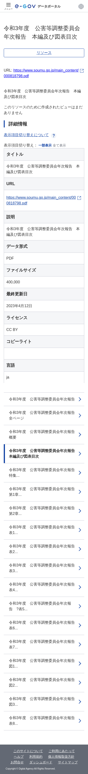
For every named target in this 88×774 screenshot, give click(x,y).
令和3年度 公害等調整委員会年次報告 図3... (44, 701)
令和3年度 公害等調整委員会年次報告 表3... (44, 568)
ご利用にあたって (62, 751)
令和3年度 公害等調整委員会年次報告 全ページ (44, 415)
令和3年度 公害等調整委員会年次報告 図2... (44, 682)
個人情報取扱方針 (61, 756)
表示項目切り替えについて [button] (30, 135)
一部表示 (45, 145)
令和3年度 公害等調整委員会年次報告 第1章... (44, 492)
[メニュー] (8, 6)
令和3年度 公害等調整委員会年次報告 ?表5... (40, 606)
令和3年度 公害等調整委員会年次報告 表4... (44, 587)
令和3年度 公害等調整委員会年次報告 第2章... (44, 511)
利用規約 (35, 756)
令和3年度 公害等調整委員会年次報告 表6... (44, 625)
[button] (81, 6)
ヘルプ (19, 756)
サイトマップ (68, 762)
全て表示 (59, 145)
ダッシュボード (40, 762)
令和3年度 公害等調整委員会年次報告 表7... (44, 644)
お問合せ (17, 762)
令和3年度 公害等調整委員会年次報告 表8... (44, 720)
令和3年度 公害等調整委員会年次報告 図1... (44, 663)
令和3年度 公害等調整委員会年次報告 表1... (44, 530)
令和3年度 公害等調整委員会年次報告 (42, 399)
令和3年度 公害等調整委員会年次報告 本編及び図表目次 (44, 453)
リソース (44, 53)
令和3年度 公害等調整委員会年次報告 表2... (44, 549)
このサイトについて (28, 751)
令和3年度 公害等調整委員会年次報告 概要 (44, 434)
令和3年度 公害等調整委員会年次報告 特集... (44, 472)
